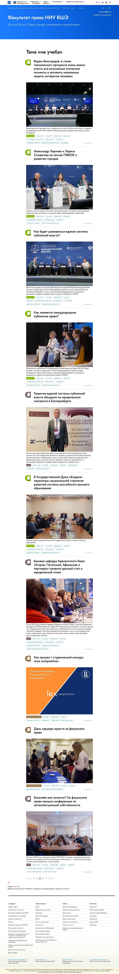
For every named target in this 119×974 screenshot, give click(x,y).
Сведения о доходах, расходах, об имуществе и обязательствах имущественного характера (18, 935)
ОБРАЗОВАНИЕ (40, 904)
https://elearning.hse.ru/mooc (98, 959)
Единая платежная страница (16, 950)
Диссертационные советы (70, 916)
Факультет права (69, 8)
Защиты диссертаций (69, 919)
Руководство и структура (16, 910)
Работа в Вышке (12, 953)
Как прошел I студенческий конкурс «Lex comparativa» (59, 659)
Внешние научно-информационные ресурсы (73, 928)
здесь (100, 969)
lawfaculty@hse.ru (105, 12)
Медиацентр (93, 919)
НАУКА (65, 904)
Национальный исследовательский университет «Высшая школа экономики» (34, 8)
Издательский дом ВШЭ (97, 910)
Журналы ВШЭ (94, 922)
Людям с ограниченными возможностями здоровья (20, 946)
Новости (82, 8)
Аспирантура (39, 925)
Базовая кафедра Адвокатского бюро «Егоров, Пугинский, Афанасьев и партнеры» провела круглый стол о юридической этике (59, 566)
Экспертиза (36, 3)
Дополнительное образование (44, 928)
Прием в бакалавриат (41, 916)
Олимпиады (38, 913)
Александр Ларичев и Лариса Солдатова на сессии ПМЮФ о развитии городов (55, 155)
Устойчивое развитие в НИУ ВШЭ (18, 913)
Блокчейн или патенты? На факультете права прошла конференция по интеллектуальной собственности (60, 801)
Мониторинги (67, 913)
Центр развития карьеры (42, 931)
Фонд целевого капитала (15, 928)
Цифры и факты (13, 907)
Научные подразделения (70, 907)
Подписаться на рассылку (102, 15)
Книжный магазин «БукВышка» (98, 913)
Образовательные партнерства (44, 937)
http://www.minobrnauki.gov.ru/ (17, 959)
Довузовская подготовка (42, 910)
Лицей (37, 907)
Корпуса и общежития (15, 919)
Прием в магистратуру (42, 922)
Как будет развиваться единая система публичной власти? (61, 233)
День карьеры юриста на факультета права (59, 730)
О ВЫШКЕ (11, 904)
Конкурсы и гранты (68, 925)
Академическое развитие (70, 922)
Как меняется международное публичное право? (55, 314)
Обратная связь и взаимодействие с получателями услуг (46, 941)
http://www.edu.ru (68, 959)
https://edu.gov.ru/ (41, 959)
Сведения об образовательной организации (17, 941)
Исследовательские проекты (71, 910)
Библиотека (93, 907)
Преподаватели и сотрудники (17, 916)
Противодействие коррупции (17, 931)
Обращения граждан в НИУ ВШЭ (18, 925)
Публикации (93, 925)
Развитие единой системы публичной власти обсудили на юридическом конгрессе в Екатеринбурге (59, 397)
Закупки (10, 922)
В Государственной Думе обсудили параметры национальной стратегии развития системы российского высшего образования (61, 482)
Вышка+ (37, 919)
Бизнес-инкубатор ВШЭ (42, 934)
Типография (93, 916)
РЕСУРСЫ (93, 904)
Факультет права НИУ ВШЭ (38, 17)
